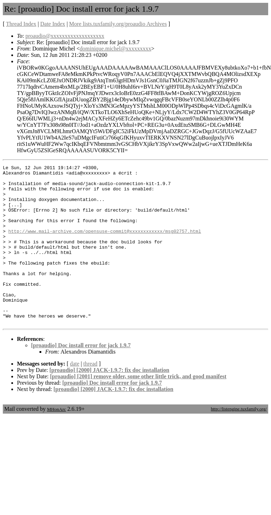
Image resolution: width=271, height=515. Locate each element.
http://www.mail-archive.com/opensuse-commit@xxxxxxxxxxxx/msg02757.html (104, 245)
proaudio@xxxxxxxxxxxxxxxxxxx (64, 36)
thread (90, 395)
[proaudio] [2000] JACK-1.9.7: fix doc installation (109, 402)
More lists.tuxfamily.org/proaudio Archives (118, 24)
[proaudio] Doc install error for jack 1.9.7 (81, 377)
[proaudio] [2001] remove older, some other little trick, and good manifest (138, 408)
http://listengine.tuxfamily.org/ (239, 440)
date (74, 395)
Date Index (52, 24)
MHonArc (56, 441)
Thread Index (21, 24)
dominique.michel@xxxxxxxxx (115, 49)
